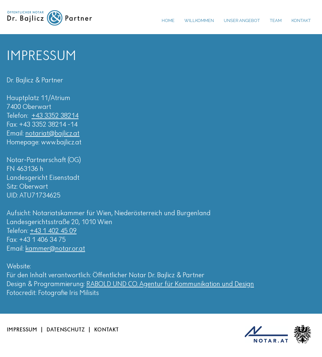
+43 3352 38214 (55, 116)
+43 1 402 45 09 (53, 231)
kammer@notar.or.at (55, 249)
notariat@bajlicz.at (52, 133)
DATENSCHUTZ (65, 330)
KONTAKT (106, 330)
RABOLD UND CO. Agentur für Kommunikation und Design (170, 284)
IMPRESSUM (22, 330)
